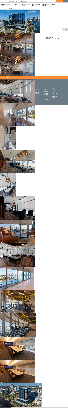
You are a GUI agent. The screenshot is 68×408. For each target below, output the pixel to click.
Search (65, 1)
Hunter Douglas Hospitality (12, 1)
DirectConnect (23, 1)
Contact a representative (8, 77)
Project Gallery (53, 1)
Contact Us (59, 1)
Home (2, 8)
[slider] (5, 407)
